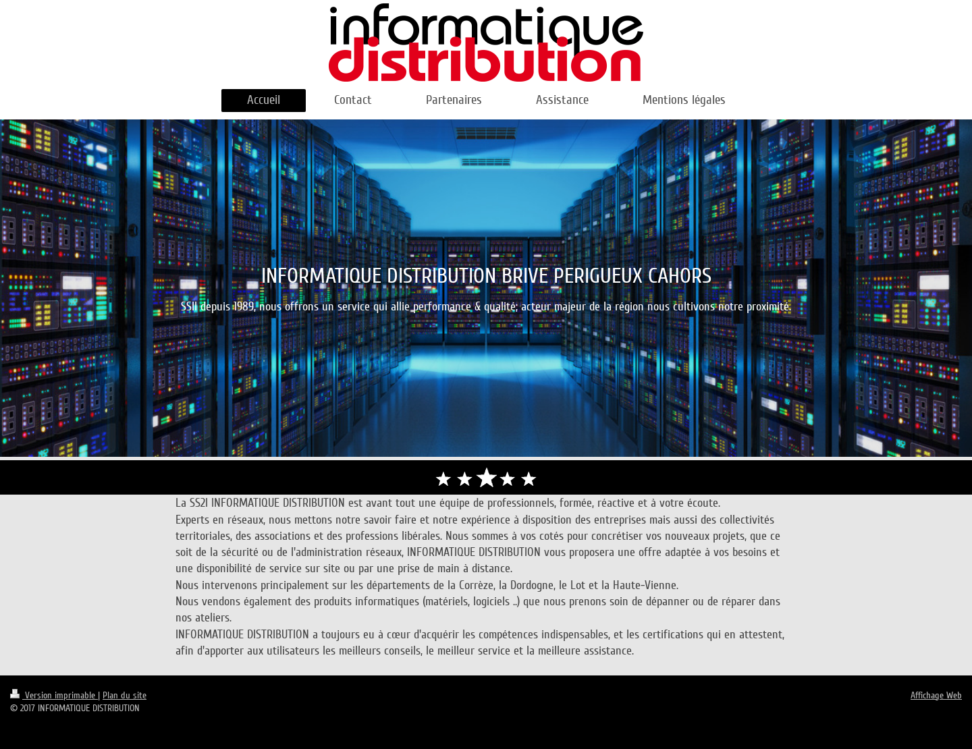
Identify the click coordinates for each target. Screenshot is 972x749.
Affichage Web (936, 695)
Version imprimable (54, 695)
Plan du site (124, 695)
